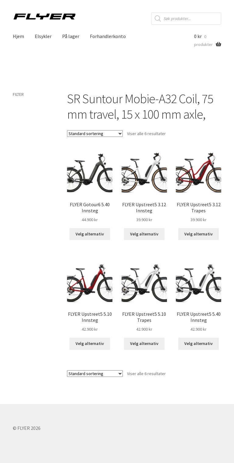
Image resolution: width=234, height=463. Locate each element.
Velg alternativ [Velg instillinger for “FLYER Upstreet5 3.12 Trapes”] (198, 234)
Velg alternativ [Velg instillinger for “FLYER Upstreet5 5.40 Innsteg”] (198, 343)
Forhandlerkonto (108, 36)
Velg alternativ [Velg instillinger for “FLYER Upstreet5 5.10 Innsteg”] (90, 343)
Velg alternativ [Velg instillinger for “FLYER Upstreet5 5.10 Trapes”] (144, 343)
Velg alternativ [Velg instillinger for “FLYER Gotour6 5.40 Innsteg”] (90, 234)
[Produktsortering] (95, 133)
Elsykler (43, 36)
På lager (70, 36)
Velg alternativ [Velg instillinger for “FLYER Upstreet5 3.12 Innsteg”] (144, 234)
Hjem (18, 36)
